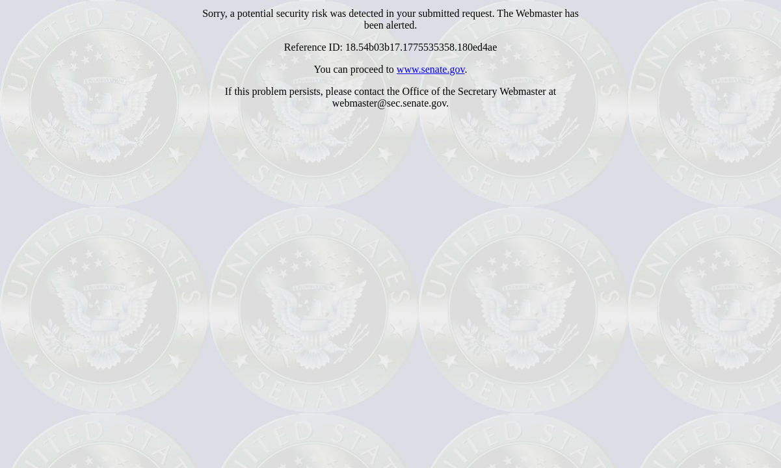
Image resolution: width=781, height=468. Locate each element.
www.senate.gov (431, 69)
